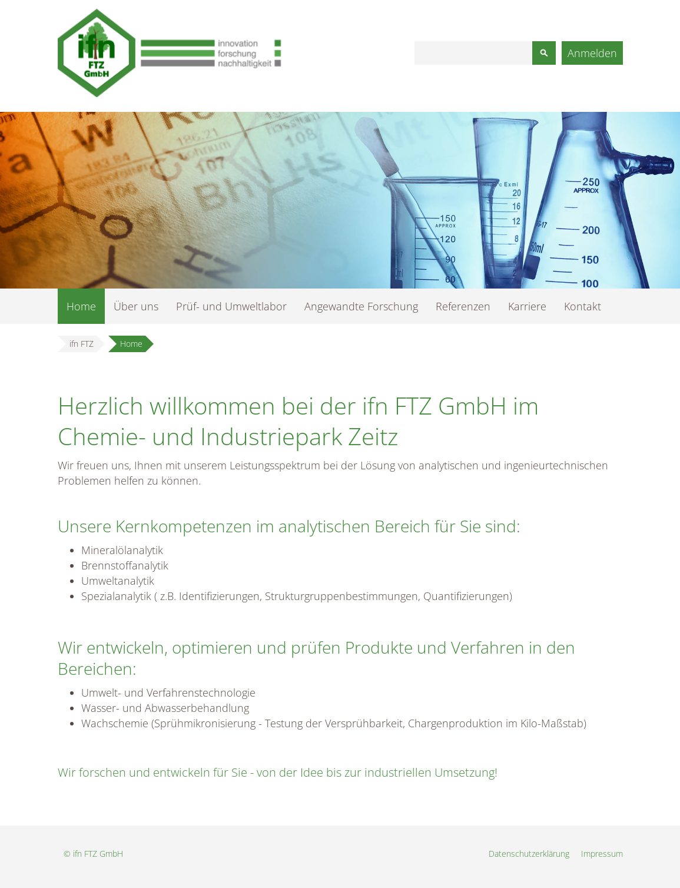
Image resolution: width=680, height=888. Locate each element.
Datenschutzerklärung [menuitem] (529, 854)
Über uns (136, 306)
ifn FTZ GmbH (98, 853)
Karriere (527, 306)
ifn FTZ (81, 343)
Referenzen (463, 306)
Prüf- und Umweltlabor (231, 306)
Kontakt (582, 306)
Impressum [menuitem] (602, 854)
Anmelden (592, 53)
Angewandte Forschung (361, 306)
